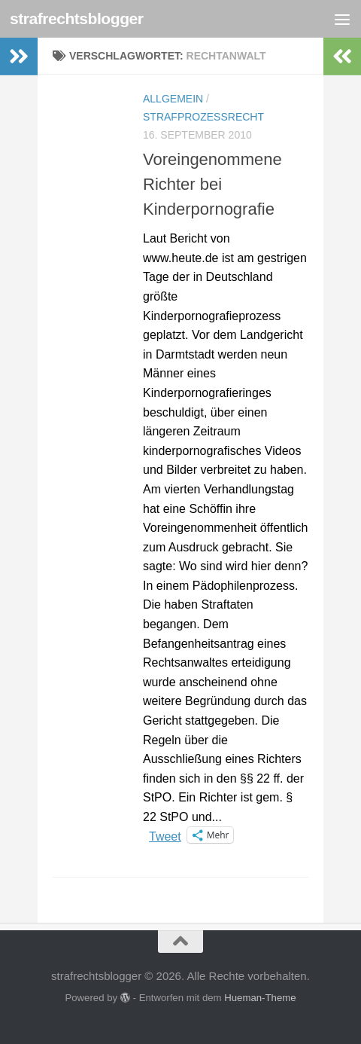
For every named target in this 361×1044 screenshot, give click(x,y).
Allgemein (173, 99)
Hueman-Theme (260, 997)
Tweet (165, 835)
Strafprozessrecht (203, 117)
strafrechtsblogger (77, 18)
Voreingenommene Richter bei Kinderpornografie (212, 184)
